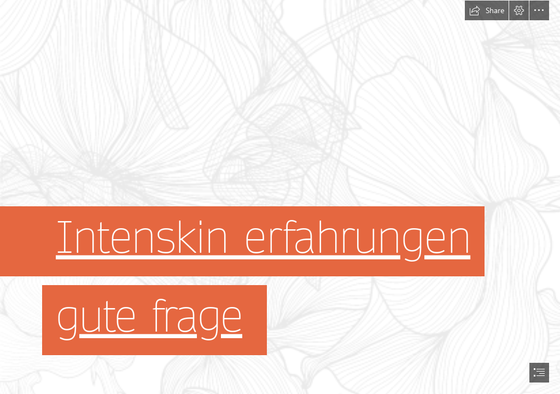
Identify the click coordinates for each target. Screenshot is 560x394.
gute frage (149, 316)
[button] (487, 10)
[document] (280, 197)
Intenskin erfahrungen (263, 237)
